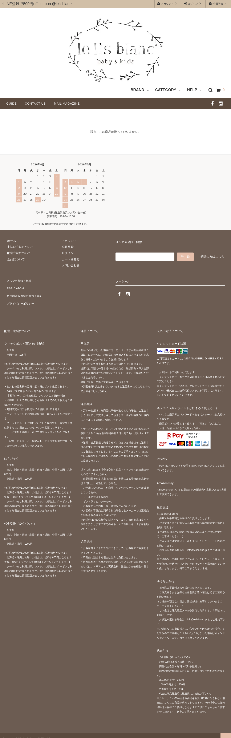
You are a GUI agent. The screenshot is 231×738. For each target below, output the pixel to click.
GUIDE (13, 103)
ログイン (193, 3)
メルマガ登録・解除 (19, 280)
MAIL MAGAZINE (67, 103)
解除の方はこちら (212, 256)
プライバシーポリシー (21, 298)
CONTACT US (37, 103)
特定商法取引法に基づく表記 (25, 292)
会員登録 (218, 3)
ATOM (19, 286)
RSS (9, 286)
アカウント (167, 3)
